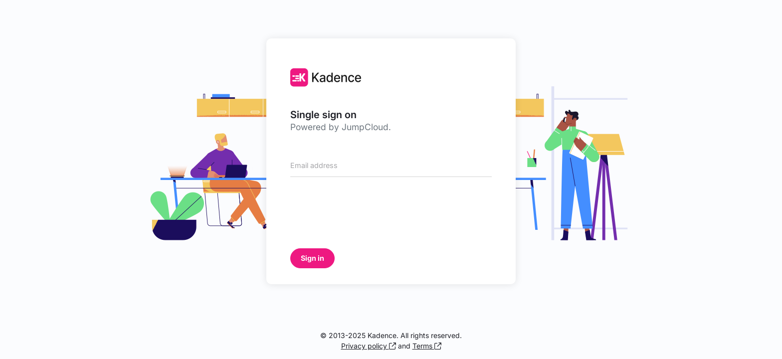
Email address (314, 166)
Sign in (312, 258)
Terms (426, 346)
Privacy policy (368, 346)
